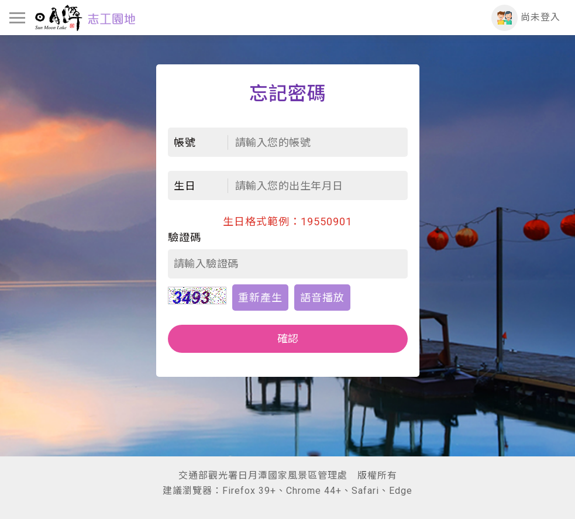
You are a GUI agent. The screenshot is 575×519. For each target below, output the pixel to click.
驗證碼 (184, 237)
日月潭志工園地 (85, 18)
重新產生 (260, 297)
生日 (185, 186)
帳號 (185, 142)
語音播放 (322, 297)
